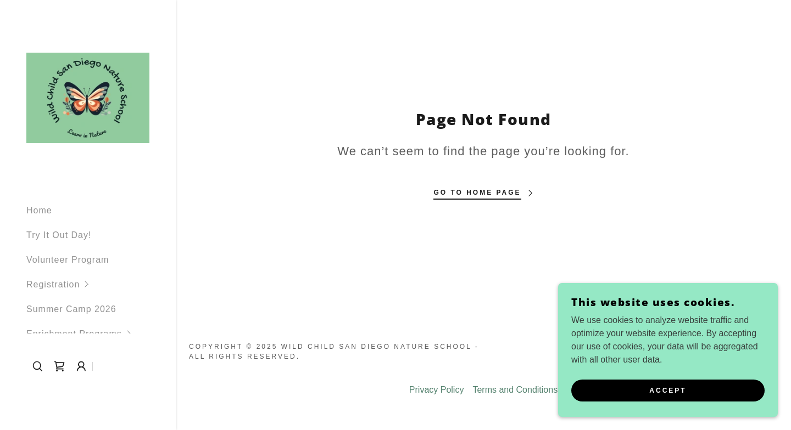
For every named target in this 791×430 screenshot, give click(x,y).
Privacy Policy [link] (436, 389)
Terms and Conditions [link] (515, 389)
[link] (87, 97)
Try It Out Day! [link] (58, 235)
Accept (667, 398)
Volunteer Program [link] (67, 259)
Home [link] (39, 210)
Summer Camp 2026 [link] (71, 309)
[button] (101, 284)
